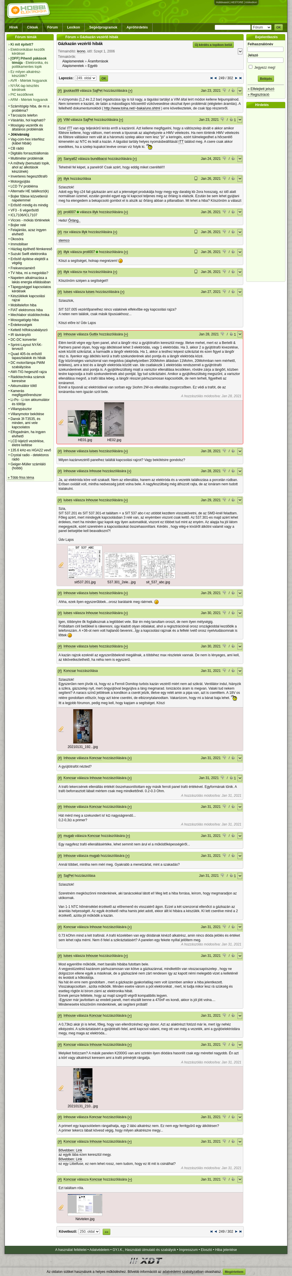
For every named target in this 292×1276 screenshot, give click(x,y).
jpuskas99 (71, 91)
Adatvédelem (100, 1250)
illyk (66, 179)
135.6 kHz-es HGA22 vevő (31, 450)
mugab (69, 836)
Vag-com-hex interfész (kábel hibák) (27, 141)
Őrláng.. (74, 221)
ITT (69, 128)
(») (130, 91)
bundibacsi (99, 159)
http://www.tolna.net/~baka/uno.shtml (132, 108)
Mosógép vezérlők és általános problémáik (27, 127)
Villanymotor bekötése (27, 414)
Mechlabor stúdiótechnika (30, 315)
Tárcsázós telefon (24, 115)
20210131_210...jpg (83, 1106)
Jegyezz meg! (266, 67)
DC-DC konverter (24, 340)
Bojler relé (18, 225)
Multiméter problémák (27, 158)
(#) (60, 91)
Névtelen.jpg (85, 1219)
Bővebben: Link (70, 1150)
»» (106, 1232)
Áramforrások (98, 61)
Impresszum (188, 1250)
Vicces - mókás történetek (30, 220)
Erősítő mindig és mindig (29, 205)
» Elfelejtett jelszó (261, 89)
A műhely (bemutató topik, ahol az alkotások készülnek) (30, 167)
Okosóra (17, 239)
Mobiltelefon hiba (23, 305)
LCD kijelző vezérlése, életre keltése (27, 443)
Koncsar (70, 671)
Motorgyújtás (20, 182)
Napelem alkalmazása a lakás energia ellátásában (31, 280)
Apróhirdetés (137, 27)
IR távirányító (21, 335)
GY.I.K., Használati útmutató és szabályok (144, 1250)
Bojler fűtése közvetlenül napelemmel (29, 198)
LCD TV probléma (24, 186)
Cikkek (32, 27)
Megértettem (234, 1271)
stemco (64, 240)
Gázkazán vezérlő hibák (80, 43)
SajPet (97, 91)
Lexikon (73, 27)
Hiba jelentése (226, 1250)
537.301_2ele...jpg (122, 582)
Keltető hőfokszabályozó (29, 330)
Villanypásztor (21, 409)
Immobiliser (19, 244)
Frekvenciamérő (23, 268)
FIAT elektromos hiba (27, 310)
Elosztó (206, 1250)
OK (278, 27)
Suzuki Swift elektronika (29, 254)
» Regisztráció (258, 95)
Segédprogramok (103, 27)
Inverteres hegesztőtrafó (29, 176)
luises (68, 292)
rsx (66, 232)
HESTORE (237, 2)
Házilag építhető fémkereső (31, 249)
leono (81, 51)
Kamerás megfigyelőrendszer (26, 393)
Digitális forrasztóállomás (29, 153)
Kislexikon (251, 2)
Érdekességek (21, 325)
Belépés (266, 78)
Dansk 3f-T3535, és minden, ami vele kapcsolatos (25, 423)
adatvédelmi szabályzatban (183, 1272)
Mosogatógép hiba (25, 320)
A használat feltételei (70, 1250)
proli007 (70, 212)
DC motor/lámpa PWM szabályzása (28, 365)
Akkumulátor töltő (23, 386)
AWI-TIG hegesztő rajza (28, 372)
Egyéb (93, 66)
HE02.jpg (114, 440)
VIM (67, 120)
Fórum (52, 27)
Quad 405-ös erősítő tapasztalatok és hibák (28, 356)
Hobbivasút (222, 2)
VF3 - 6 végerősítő (25, 210)
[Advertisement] (267, 194)
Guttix (93, 334)
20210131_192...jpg (83, 747)
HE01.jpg (85, 440)
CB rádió (17, 148)
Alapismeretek (73, 61)
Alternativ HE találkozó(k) (29, 191)
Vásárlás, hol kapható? (28, 120)
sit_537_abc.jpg (158, 582)
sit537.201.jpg (85, 582)
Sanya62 (70, 159)
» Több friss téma (21, 478)
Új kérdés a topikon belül (213, 44)
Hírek (13, 27)
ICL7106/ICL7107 (24, 215)
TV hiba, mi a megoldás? (29, 273)
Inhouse (70, 334)
